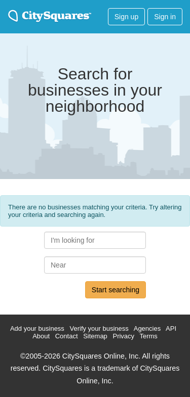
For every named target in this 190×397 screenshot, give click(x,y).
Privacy (123, 336)
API (171, 328)
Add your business (37, 328)
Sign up (126, 17)
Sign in (165, 17)
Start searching (115, 290)
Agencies (147, 328)
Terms (148, 336)
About (41, 336)
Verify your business (98, 328)
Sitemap (95, 336)
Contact (66, 336)
